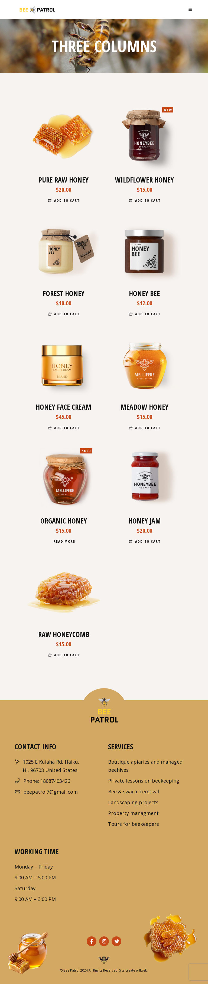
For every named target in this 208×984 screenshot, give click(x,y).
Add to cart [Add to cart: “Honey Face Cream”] (66, 427)
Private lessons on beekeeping (143, 780)
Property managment (133, 813)
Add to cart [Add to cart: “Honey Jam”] (147, 541)
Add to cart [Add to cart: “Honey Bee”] (147, 314)
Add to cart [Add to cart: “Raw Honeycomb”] (66, 654)
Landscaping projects (133, 802)
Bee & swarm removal (133, 791)
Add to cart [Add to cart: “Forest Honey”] (66, 314)
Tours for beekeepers (133, 824)
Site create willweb (133, 970)
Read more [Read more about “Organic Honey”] (65, 541)
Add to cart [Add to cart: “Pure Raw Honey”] (66, 200)
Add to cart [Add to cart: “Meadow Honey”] (147, 427)
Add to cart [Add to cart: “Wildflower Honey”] (147, 200)
